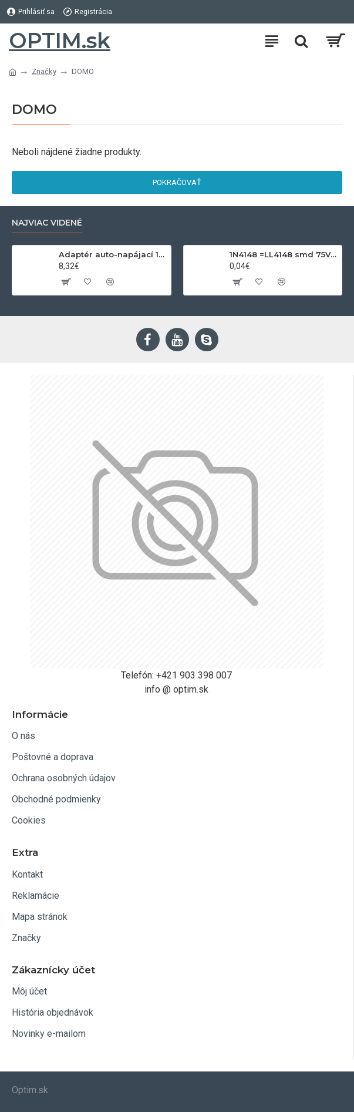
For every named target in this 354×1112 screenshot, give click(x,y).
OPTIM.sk (59, 40)
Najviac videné (47, 223)
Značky (44, 71)
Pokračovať (177, 182)
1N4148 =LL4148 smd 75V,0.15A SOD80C (284, 254)
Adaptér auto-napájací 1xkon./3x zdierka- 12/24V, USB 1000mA (113, 254)
